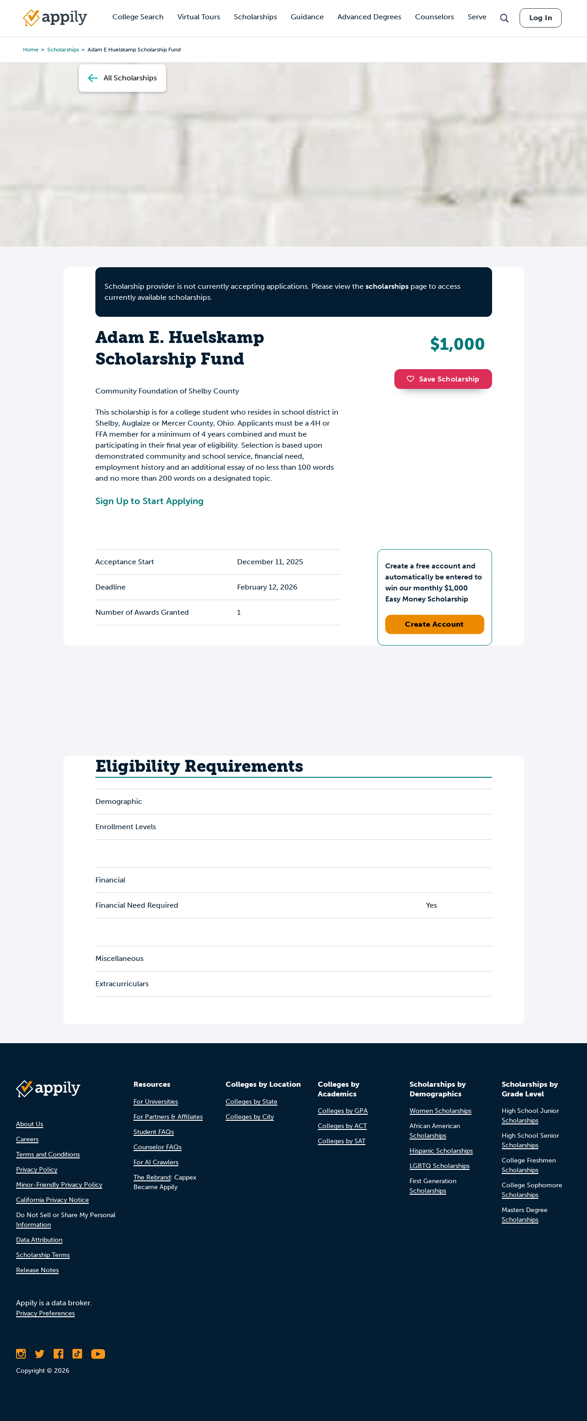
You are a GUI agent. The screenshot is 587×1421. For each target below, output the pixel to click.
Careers (27, 1139)
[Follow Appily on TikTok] (77, 1354)
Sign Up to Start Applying (149, 500)
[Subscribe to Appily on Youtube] (98, 1354)
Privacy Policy (36, 1170)
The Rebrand (152, 1177)
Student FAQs (153, 1132)
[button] (413, 378)
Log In (540, 17)
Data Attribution (39, 1240)
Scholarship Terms (43, 1255)
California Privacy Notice (52, 1200)
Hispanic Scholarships (441, 1151)
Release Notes (37, 1270)
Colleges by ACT (342, 1126)
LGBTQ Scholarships (440, 1166)
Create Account (434, 624)
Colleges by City (250, 1117)
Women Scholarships (440, 1111)
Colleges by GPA (343, 1111)
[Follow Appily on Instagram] (21, 1354)
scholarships (387, 286)
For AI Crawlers (155, 1162)
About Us (29, 1124)
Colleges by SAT (341, 1141)
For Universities (155, 1102)
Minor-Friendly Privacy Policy (59, 1185)
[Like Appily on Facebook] (58, 1354)
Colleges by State (251, 1102)
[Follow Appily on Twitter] (39, 1354)
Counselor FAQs (157, 1147)
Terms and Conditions (48, 1154)
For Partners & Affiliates (168, 1117)
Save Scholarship (443, 379)
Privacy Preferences (45, 1313)
